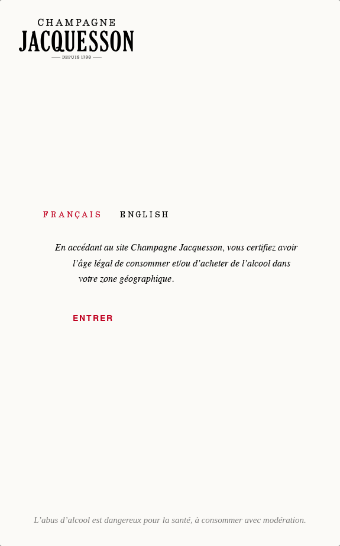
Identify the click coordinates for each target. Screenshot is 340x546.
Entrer (93, 318)
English (145, 214)
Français (72, 214)
